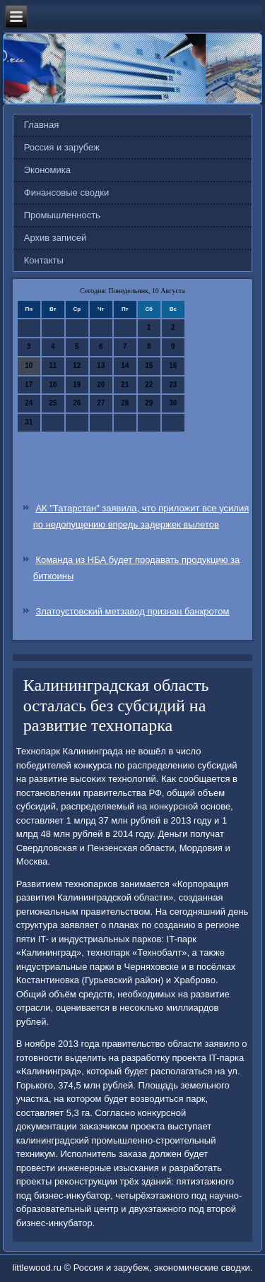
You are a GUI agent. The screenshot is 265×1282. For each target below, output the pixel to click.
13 (101, 365)
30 (173, 403)
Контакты (44, 260)
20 (101, 384)
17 (29, 384)
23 (173, 384)
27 (101, 403)
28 (125, 403)
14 (125, 365)
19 (77, 384)
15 (149, 365)
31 (29, 422)
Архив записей (55, 237)
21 (125, 384)
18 (53, 384)
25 (53, 403)
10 (29, 365)
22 (149, 384)
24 (29, 403)
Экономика (47, 170)
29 (149, 403)
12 (77, 365)
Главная (41, 124)
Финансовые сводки (66, 192)
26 (77, 403)
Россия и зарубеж (62, 147)
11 (53, 365)
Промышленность (62, 215)
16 (173, 365)
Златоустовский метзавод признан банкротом (132, 611)
